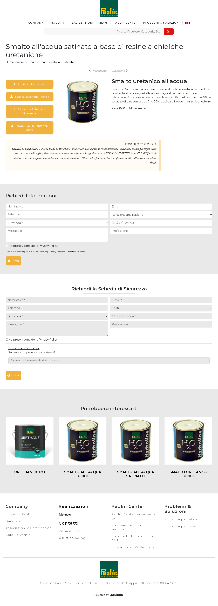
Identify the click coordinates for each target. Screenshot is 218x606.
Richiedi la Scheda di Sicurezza (29, 111)
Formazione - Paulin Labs (133, 548)
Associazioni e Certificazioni (29, 528)
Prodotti (56, 22)
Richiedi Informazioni (29, 84)
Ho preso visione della (32, 246)
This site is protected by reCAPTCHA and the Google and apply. (45, 252)
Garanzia (13, 522)
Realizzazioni (81, 22)
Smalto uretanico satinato (56, 62)
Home (10, 62)
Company (35, 22)
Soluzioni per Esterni (182, 527)
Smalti (32, 62)
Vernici (20, 62)
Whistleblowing (72, 538)
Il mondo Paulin (19, 515)
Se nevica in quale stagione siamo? (31, 353)
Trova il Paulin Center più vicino (30, 128)
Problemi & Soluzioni (161, 22)
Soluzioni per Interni (182, 520)
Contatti (69, 523)
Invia (13, 261)
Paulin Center (125, 22)
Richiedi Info (69, 531)
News (103, 22)
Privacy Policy (48, 246)
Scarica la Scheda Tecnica (29, 97)
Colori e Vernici (18, 535)
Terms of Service (72, 252)
